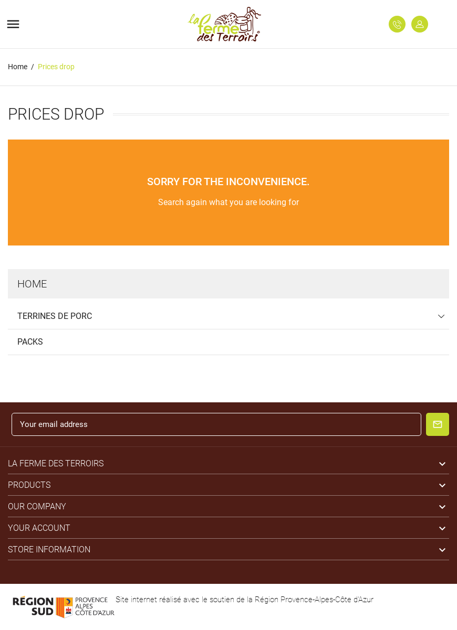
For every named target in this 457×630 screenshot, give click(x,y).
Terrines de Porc (54, 316)
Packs (30, 342)
